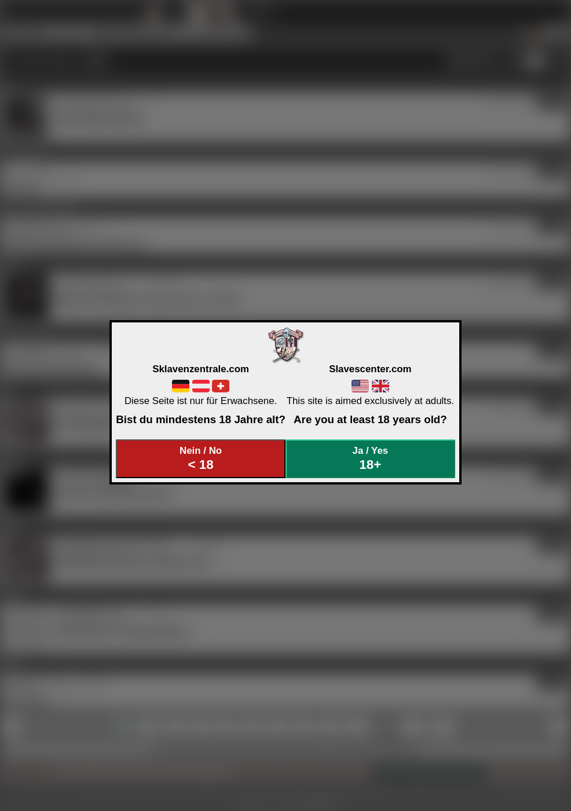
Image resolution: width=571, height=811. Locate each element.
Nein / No (201, 458)
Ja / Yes (370, 458)
